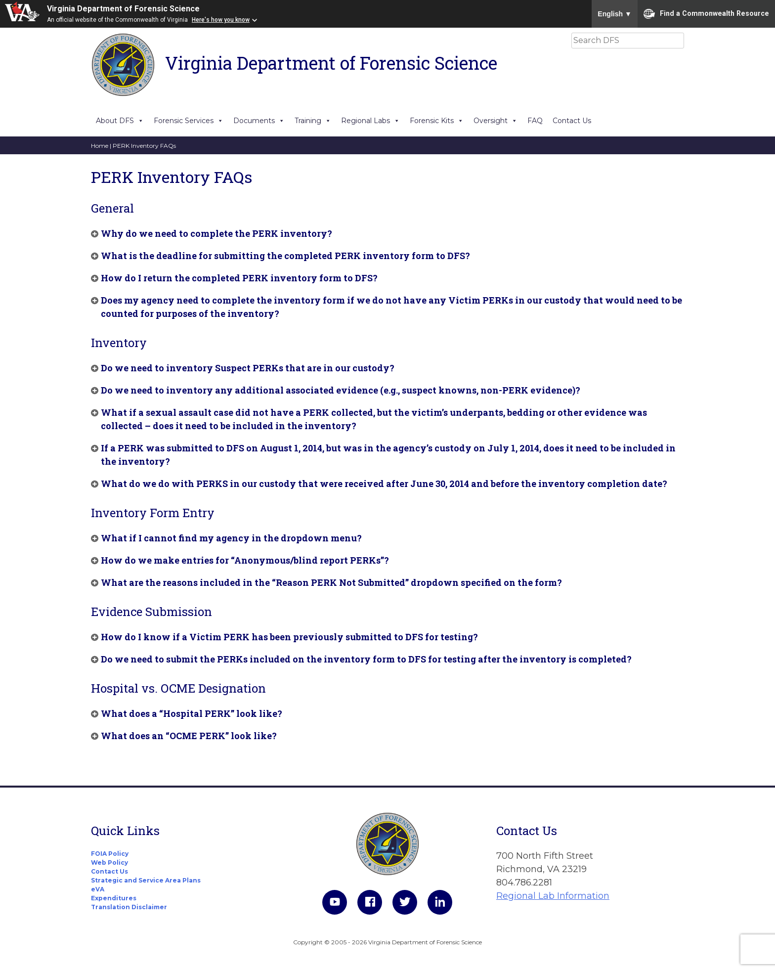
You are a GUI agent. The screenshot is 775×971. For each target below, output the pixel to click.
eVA (97, 889)
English (615, 14)
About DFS (120, 121)
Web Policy (109, 862)
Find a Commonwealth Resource (706, 14)
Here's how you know (221, 19)
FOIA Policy (110, 853)
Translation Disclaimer (129, 907)
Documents (259, 121)
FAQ (535, 120)
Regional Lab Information (552, 895)
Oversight (495, 121)
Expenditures (113, 898)
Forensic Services (188, 121)
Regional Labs (370, 121)
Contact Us (572, 120)
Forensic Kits (437, 121)
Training (313, 121)
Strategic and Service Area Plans (146, 880)
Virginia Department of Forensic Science (123, 8)
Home (99, 145)
